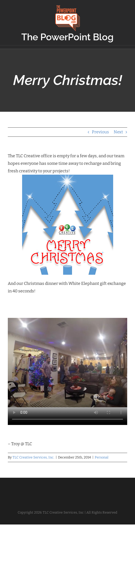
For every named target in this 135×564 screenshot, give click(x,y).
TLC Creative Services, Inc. (33, 457)
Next (118, 131)
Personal (101, 457)
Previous (100, 131)
